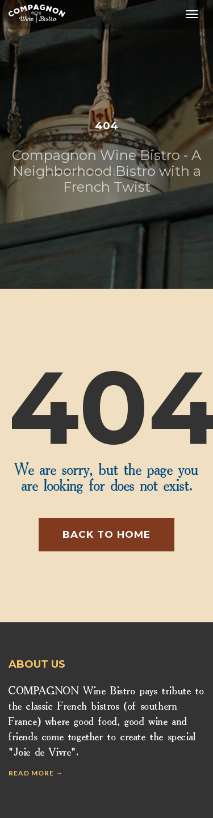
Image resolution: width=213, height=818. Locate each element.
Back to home (106, 534)
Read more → (36, 773)
